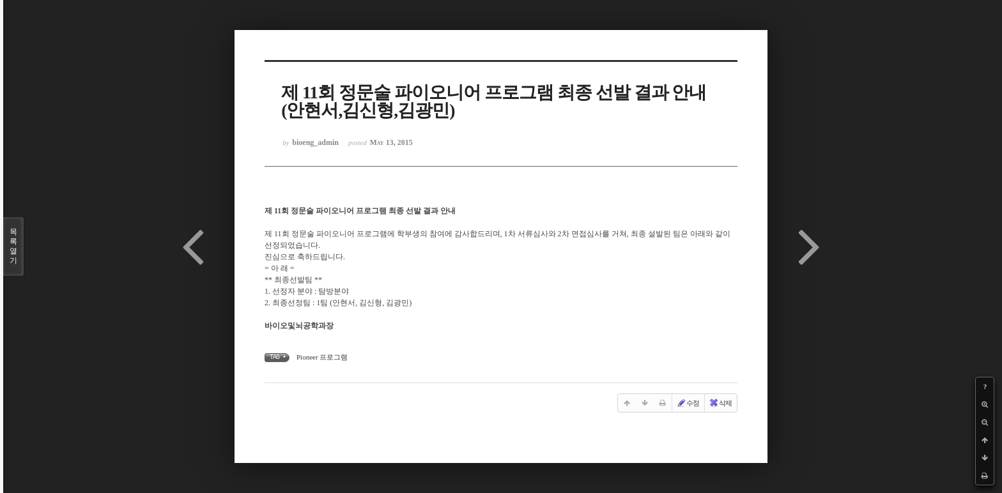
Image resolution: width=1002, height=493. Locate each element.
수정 (687, 403)
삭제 (720, 403)
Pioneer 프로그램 (322, 357)
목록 (13, 246)
